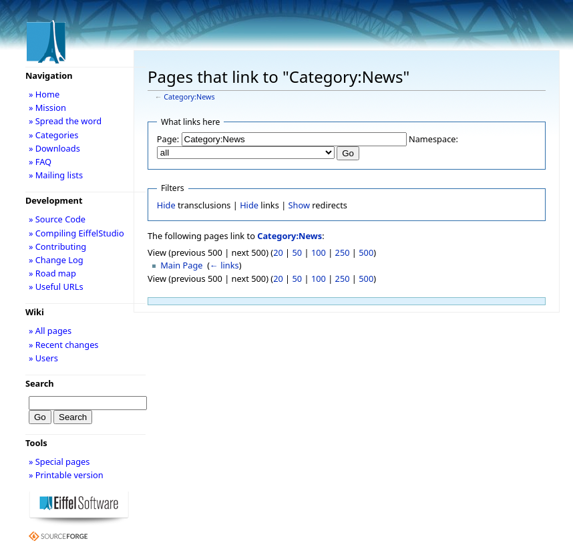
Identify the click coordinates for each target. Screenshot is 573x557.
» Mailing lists (56, 175)
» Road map (52, 273)
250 (342, 252)
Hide (166, 205)
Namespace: (433, 139)
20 (278, 252)
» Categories (54, 135)
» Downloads (54, 148)
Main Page (181, 265)
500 (366, 252)
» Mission (47, 108)
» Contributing (57, 246)
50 (298, 252)
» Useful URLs (56, 287)
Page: (168, 139)
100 (318, 252)
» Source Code (57, 219)
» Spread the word (65, 121)
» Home (44, 94)
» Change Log (56, 260)
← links (224, 265)
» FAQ (40, 162)
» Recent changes (64, 345)
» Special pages (59, 461)
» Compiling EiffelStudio (76, 233)
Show (299, 205)
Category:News (189, 97)
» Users (43, 358)
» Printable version (66, 475)
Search (39, 383)
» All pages (50, 331)
